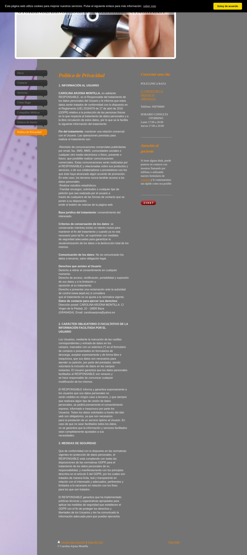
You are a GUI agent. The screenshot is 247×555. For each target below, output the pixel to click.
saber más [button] (149, 6)
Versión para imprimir (72, 542)
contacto (145, 179)
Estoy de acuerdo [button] (227, 6)
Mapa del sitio (95, 542)
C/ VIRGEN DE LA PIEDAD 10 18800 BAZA (152, 95)
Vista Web (173, 542)
